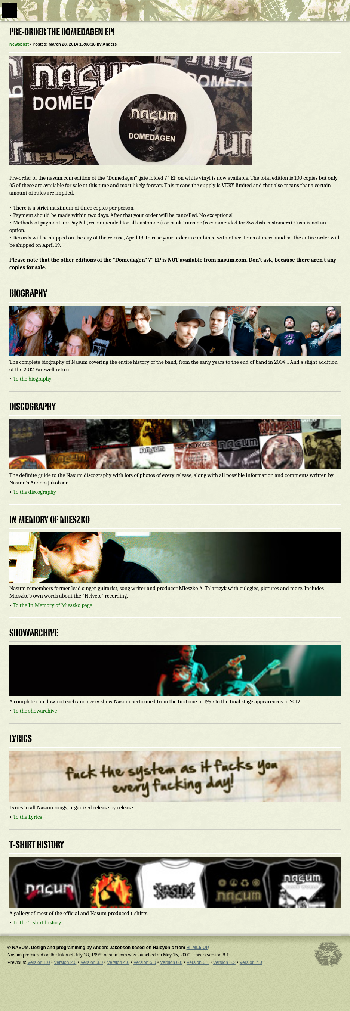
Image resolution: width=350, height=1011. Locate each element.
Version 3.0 (91, 962)
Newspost (19, 44)
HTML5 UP (197, 947)
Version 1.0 (38, 962)
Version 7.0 (251, 962)
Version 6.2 (224, 962)
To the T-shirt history (37, 922)
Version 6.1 (198, 962)
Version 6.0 (171, 962)
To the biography (32, 378)
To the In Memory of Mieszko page (52, 605)
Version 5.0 (144, 962)
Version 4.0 (118, 962)
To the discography (34, 492)
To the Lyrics (27, 816)
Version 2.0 (65, 962)
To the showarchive (35, 710)
